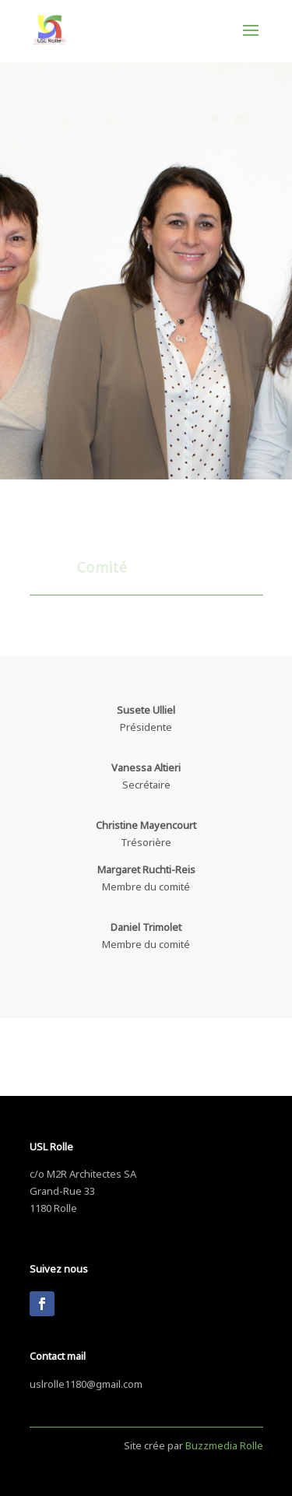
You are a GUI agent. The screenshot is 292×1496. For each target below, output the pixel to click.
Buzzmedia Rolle (224, 1443)
